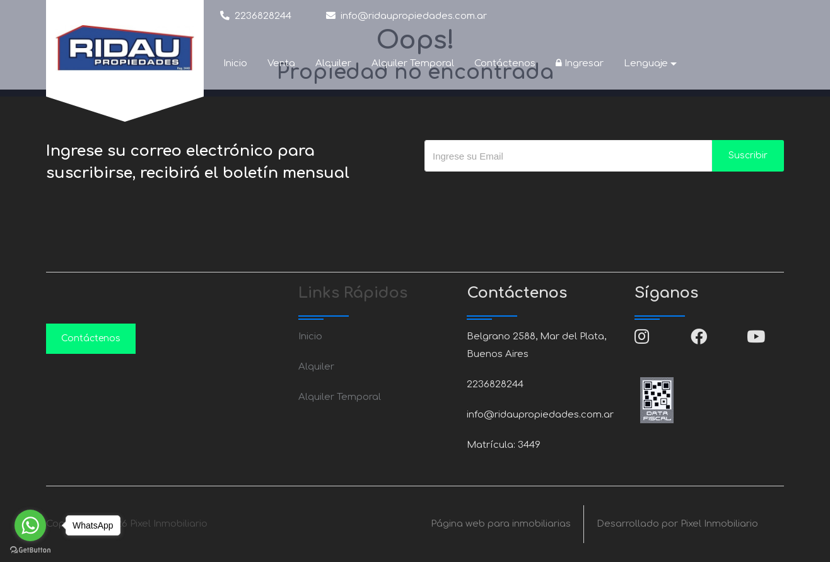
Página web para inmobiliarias (501, 523)
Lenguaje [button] (646, 63)
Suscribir (748, 155)
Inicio (235, 63)
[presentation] (520, 196)
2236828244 (255, 15)
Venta (281, 63)
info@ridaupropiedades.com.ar (407, 15)
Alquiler (333, 63)
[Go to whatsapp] (30, 525)
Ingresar (580, 63)
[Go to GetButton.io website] (30, 549)
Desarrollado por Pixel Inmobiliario (677, 523)
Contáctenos (504, 63)
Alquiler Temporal (412, 63)
